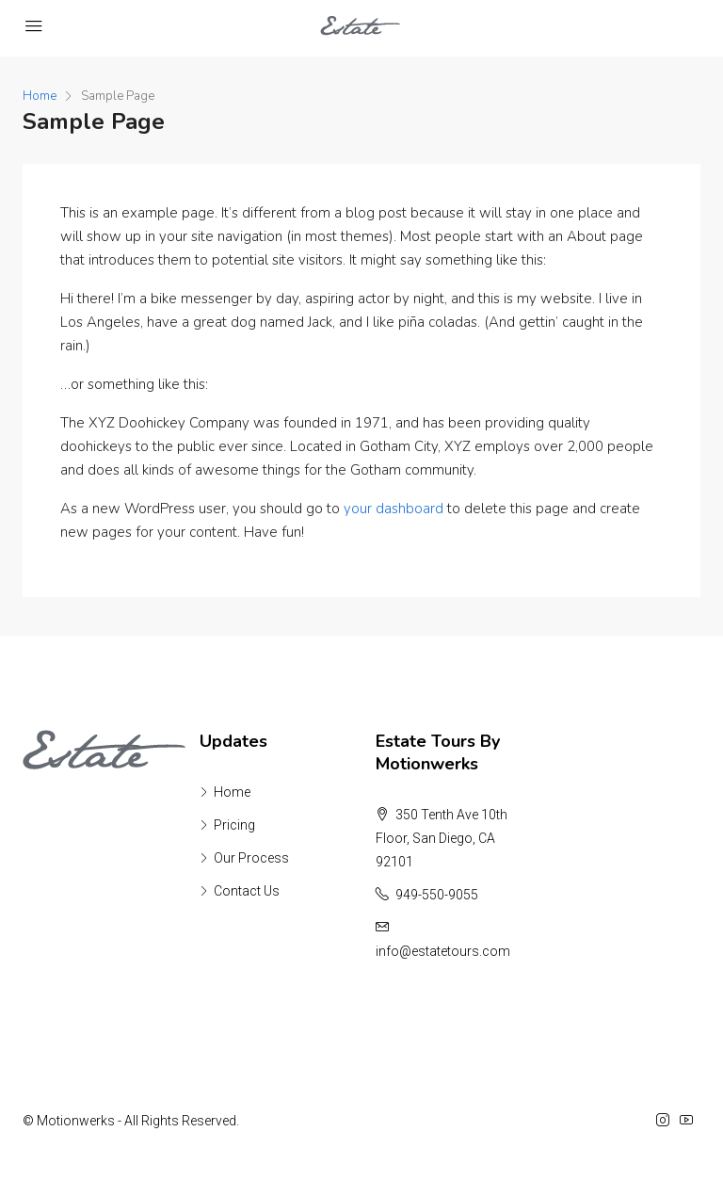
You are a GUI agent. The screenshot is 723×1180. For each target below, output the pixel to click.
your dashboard (393, 508)
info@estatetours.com (443, 951)
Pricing (234, 824)
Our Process (251, 857)
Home (232, 792)
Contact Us (247, 890)
